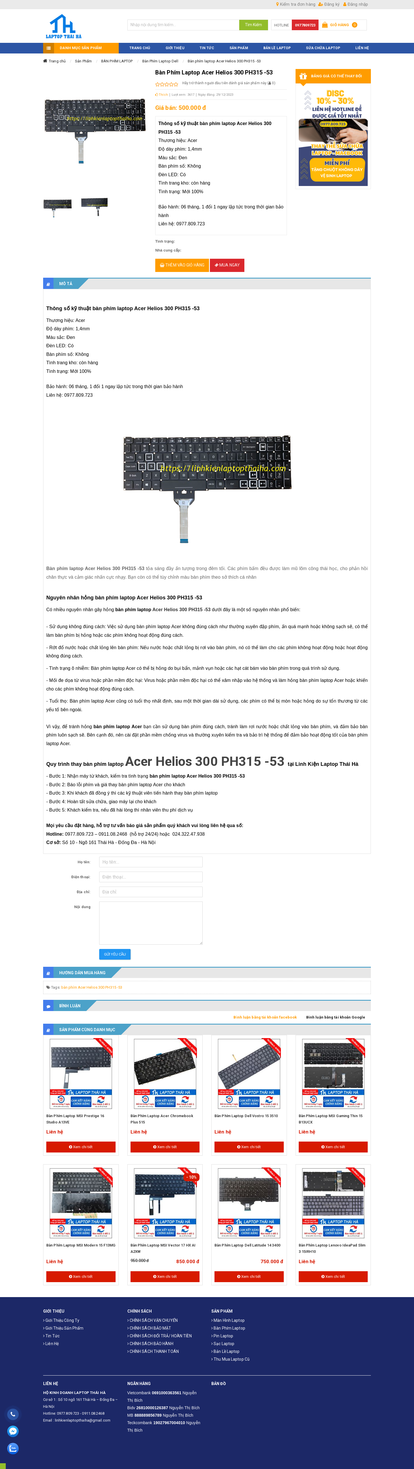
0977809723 (305, 25)
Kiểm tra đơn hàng (295, 4)
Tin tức (51, 1332)
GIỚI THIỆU (175, 44)
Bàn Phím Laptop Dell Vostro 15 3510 (246, 1112)
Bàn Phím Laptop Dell (160, 57)
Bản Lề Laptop (277, 44)
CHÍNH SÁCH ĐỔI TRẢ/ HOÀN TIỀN (159, 1332)
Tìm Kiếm (253, 24)
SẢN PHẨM (238, 44)
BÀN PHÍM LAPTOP (117, 57)
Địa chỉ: (84, 888)
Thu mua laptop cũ (230, 1355)
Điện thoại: (81, 873)
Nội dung (82, 903)
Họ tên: (84, 858)
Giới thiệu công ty (61, 1316)
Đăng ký (329, 4)
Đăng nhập (355, 4)
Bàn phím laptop (228, 1324)
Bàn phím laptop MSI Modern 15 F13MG (81, 1241)
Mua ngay (227, 261)
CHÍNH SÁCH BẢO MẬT (149, 1324)
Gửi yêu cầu (115, 950)
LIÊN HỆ (362, 44)
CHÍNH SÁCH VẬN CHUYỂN (152, 1316)
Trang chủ (57, 57)
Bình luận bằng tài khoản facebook (264, 1013)
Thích (161, 91)
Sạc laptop (222, 1339)
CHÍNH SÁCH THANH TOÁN (153, 1347)
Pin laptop (222, 1332)
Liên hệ (51, 1339)
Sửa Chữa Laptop (323, 44)
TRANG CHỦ (139, 44)
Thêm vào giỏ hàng (182, 261)
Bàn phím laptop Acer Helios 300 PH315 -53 (224, 57)
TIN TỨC (207, 44)
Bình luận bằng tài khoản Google (335, 1013)
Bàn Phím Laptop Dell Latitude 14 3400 (247, 1241)
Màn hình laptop (228, 1316)
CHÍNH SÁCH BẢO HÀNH (150, 1339)
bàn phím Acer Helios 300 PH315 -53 (91, 983)
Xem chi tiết (81, 1143)
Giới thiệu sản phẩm (63, 1324)
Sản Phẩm (83, 57)
